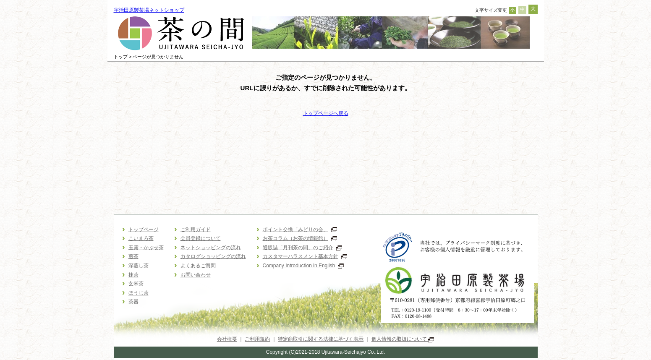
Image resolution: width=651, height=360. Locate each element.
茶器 (133, 302)
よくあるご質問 (198, 266)
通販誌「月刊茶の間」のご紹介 (302, 247)
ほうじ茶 (138, 293)
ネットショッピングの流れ (210, 247)
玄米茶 (136, 284)
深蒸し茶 (138, 266)
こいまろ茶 (141, 238)
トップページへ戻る (325, 113)
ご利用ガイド (195, 229)
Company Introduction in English (303, 266)
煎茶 (133, 256)
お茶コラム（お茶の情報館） (300, 238)
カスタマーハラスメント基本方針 (305, 256)
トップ (121, 56)
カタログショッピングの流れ (213, 256)
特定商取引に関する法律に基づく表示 (320, 339)
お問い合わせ (195, 275)
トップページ (143, 229)
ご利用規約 (257, 339)
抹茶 (133, 275)
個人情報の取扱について (402, 339)
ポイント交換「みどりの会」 (300, 229)
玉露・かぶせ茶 (146, 247)
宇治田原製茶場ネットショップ (149, 10)
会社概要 (227, 339)
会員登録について (200, 238)
